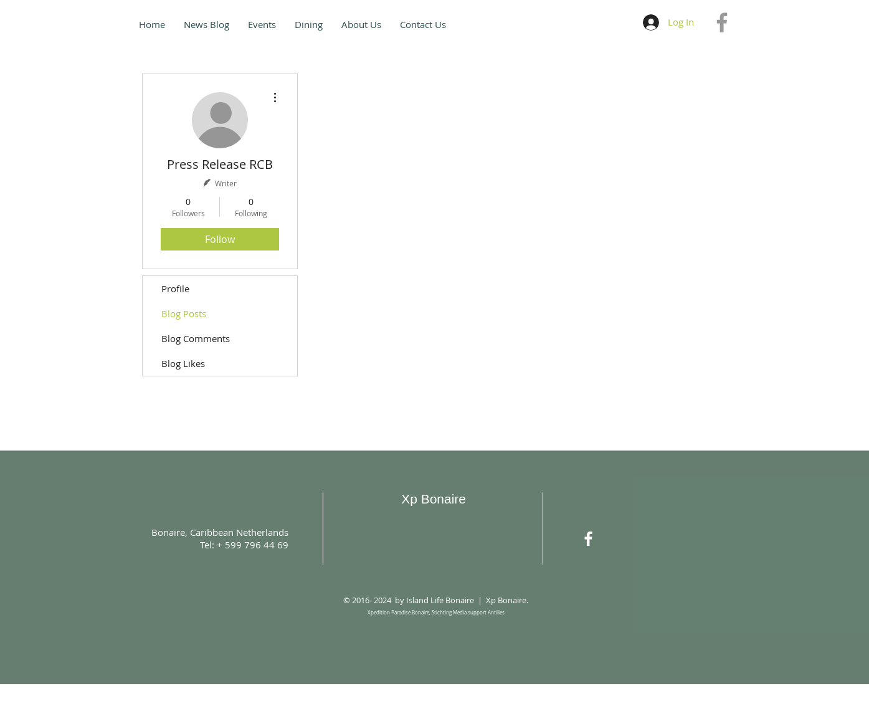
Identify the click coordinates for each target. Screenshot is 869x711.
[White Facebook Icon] (588, 538)
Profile (175, 288)
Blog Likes (183, 363)
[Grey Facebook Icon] (722, 22)
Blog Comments (195, 338)
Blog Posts (183, 313)
